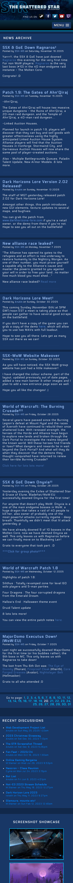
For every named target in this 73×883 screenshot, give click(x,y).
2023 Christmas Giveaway (23, 735)
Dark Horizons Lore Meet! (28, 298)
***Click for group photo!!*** (24, 551)
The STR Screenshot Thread (24, 743)
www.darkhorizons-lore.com (22, 220)
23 (63, 701)
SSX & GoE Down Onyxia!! (28, 482)
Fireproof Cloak (38, 669)
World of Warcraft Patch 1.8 (30, 568)
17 (30, 701)
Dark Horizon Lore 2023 (21, 792)
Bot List (11, 776)
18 (35, 701)
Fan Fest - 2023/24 (19, 752)
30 (64, 704)
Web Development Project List (25, 727)
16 (25, 701)
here (42, 326)
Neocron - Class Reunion (22, 768)
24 (68, 701)
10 (59, 697)
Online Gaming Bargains (21, 760)
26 (41, 704)
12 (68, 697)
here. (59, 620)
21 (51, 701)
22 (57, 701)
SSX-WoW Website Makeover (31, 356)
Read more (48, 281)
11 (63, 697)
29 (58, 704)
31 (69, 704)
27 (46, 704)
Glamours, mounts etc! (21, 800)
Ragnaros (9, 60)
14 (14, 701)
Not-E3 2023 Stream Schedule (26, 784)
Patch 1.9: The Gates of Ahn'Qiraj (35, 92)
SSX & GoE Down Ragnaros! (29, 47)
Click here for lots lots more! (23, 465)
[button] (61, 25)
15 (19, 701)
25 (35, 704)
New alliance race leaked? (28, 243)
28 (52, 704)
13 (9, 701)
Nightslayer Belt (51, 672)
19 (40, 701)
